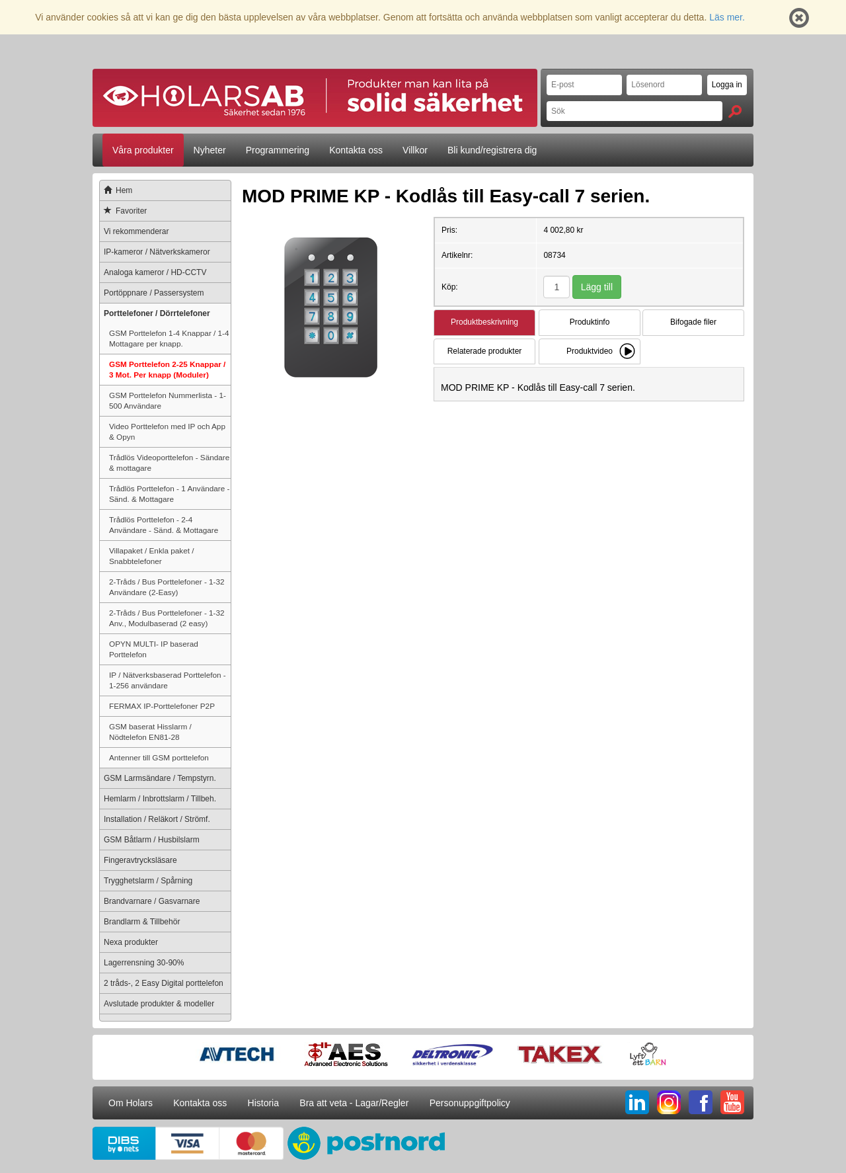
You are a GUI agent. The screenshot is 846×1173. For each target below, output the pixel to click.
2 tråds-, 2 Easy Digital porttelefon (163, 983)
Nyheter (210, 150)
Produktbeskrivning (484, 322)
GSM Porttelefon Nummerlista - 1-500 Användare (167, 400)
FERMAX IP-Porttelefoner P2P (162, 706)
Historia (263, 1103)
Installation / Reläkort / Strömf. (157, 819)
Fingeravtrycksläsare (140, 860)
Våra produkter (143, 150)
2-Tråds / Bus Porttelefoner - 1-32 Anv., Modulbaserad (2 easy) (167, 617)
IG (669, 1102)
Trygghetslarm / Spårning (148, 880)
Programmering (277, 150)
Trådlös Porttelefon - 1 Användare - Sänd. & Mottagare (169, 493)
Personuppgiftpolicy (470, 1103)
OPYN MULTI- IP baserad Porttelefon (153, 649)
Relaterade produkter (484, 351)
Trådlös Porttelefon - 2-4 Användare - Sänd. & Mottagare (163, 524)
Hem (116, 190)
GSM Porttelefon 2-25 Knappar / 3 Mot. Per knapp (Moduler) (167, 369)
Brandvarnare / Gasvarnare (152, 901)
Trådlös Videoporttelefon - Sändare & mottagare (169, 462)
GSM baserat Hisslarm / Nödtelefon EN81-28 (150, 731)
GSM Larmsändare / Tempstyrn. (160, 778)
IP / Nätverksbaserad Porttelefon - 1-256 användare (167, 680)
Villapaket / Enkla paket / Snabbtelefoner (151, 555)
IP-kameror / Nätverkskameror (157, 252)
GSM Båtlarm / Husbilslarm (152, 839)
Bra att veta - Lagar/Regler (353, 1103)
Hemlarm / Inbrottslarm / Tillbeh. (160, 798)
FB (700, 1102)
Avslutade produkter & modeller (159, 1003)
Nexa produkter (131, 942)
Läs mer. (727, 17)
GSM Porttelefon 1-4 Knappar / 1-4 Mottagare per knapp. (169, 338)
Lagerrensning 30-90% (144, 962)
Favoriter (123, 211)
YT (732, 1102)
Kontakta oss (356, 150)
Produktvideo (589, 351)
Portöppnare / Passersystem (154, 293)
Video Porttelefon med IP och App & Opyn (167, 431)
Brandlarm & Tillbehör (142, 921)
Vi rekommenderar (136, 231)
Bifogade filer (693, 322)
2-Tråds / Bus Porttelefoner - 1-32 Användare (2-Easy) (167, 586)
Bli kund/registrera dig (492, 150)
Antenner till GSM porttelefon (159, 757)
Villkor (415, 150)
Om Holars (130, 1103)
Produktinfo (590, 322)
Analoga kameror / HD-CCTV (155, 272)
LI (637, 1102)
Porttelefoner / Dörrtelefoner (157, 313)
